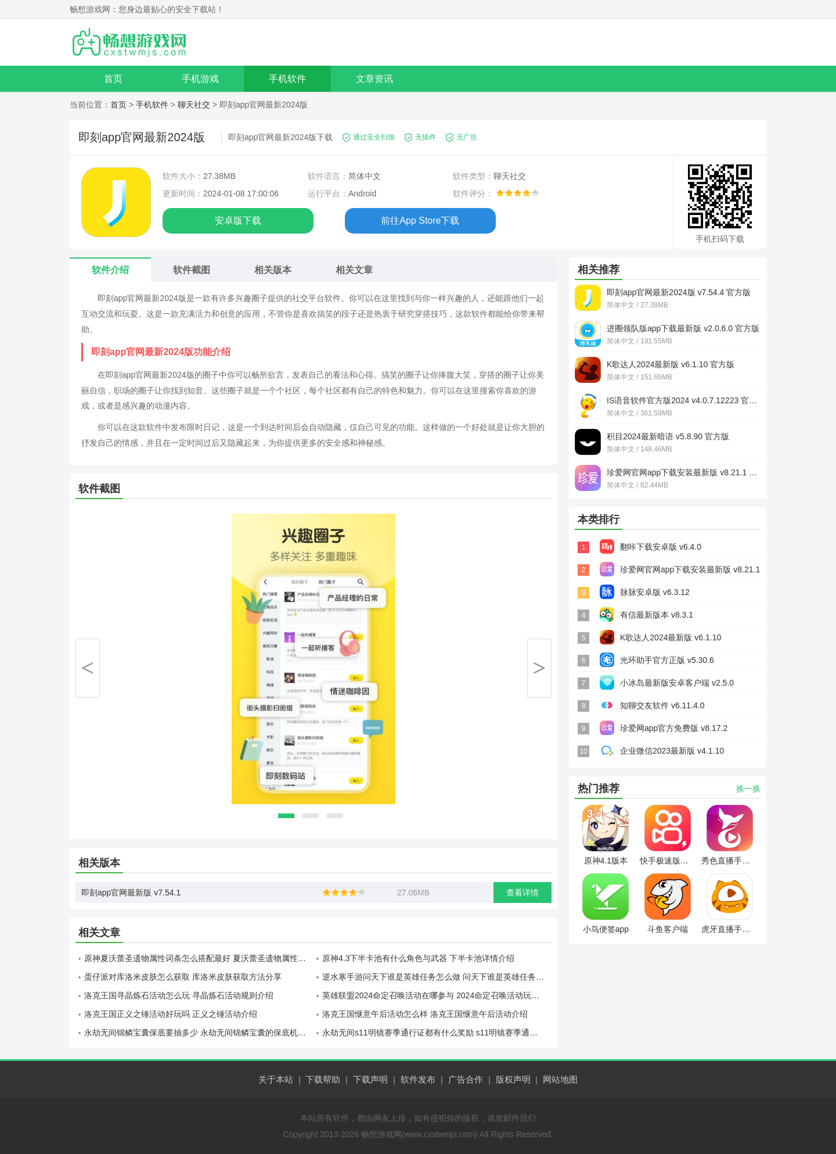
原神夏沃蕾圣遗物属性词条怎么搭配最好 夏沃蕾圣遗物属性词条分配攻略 (199, 958)
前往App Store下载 (420, 220)
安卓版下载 (238, 220)
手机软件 (287, 79)
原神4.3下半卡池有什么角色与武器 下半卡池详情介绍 (418, 958)
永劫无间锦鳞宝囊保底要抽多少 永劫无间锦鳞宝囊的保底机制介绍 (199, 1032)
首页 (113, 79)
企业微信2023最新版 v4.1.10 (672, 750)
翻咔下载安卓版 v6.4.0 (660, 546)
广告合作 (465, 1079)
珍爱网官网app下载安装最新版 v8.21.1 (690, 569)
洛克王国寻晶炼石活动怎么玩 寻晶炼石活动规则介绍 (178, 995)
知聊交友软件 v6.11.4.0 (662, 705)
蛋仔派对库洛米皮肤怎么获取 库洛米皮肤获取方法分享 (183, 976)
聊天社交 (194, 104)
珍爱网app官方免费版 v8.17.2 (673, 728)
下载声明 (370, 1079)
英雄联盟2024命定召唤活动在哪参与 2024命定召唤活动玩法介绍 (437, 995)
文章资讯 (374, 79)
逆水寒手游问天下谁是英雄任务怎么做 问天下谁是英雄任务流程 (437, 976)
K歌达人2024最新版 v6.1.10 (670, 637)
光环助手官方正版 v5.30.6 (667, 660)
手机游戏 (200, 79)
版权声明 (513, 1079)
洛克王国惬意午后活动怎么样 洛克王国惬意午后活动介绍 (425, 1014)
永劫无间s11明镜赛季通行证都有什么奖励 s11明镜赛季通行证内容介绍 (437, 1032)
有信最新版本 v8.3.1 (656, 614)
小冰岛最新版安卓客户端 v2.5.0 (677, 682)
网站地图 (560, 1079)
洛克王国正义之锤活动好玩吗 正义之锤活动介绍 (170, 1014)
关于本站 (275, 1079)
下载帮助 (322, 1079)
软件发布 (418, 1079)
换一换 (748, 788)
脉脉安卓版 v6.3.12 (655, 592)
